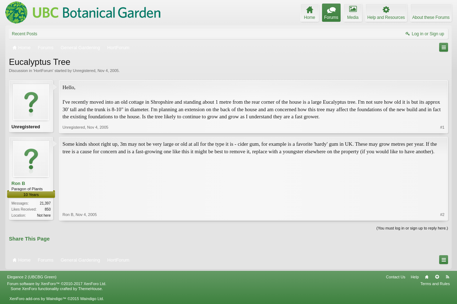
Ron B (18, 183)
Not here (44, 215)
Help (415, 277)
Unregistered (84, 70)
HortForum (43, 70)
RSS (447, 276)
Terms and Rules (435, 284)
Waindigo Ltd (91, 299)
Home (426, 276)
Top (437, 276)
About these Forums (431, 17)
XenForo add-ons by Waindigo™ (37, 299)
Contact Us (395, 277)
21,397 (45, 203)
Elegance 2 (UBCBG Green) (31, 277)
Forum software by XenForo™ (56, 284)
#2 (442, 214)
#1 (442, 127)
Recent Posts (24, 33)
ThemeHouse (90, 289)
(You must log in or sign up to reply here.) (412, 228)
